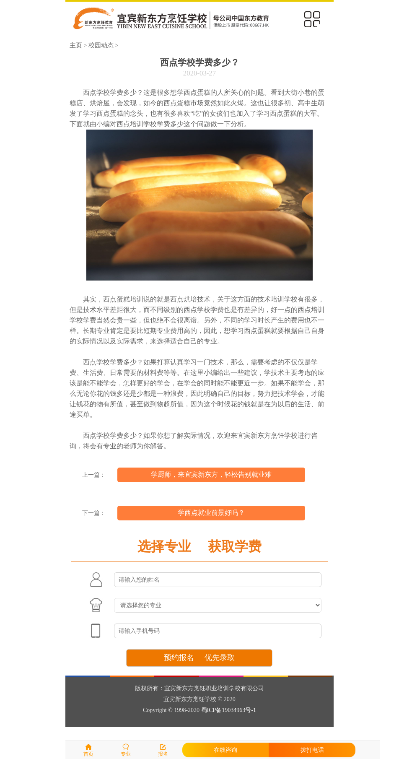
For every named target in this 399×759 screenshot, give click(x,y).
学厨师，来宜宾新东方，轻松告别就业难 (211, 474)
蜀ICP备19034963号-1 (228, 710)
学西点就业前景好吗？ (211, 512)
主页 (76, 45)
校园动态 (101, 45)
